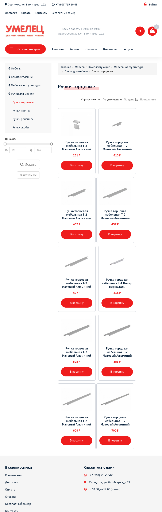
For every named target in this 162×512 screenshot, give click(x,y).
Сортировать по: (90, 99)
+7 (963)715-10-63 (66, 4)
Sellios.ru (32, 497)
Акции (74, 49)
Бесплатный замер (63, 13)
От (6, 150)
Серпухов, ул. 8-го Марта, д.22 (27, 4)
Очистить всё (28, 175)
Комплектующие (20, 77)
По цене (131, 99)
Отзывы (91, 49)
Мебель (14, 68)
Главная (58, 49)
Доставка (11, 13)
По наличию (148, 99)
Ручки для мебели (21, 94)
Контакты (41, 13)
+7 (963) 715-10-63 (101, 408)
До (32, 150)
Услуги (128, 49)
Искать (28, 164)
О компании (13, 408)
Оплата (26, 13)
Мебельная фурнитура (24, 85)
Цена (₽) (10, 139)
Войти (150, 4)
